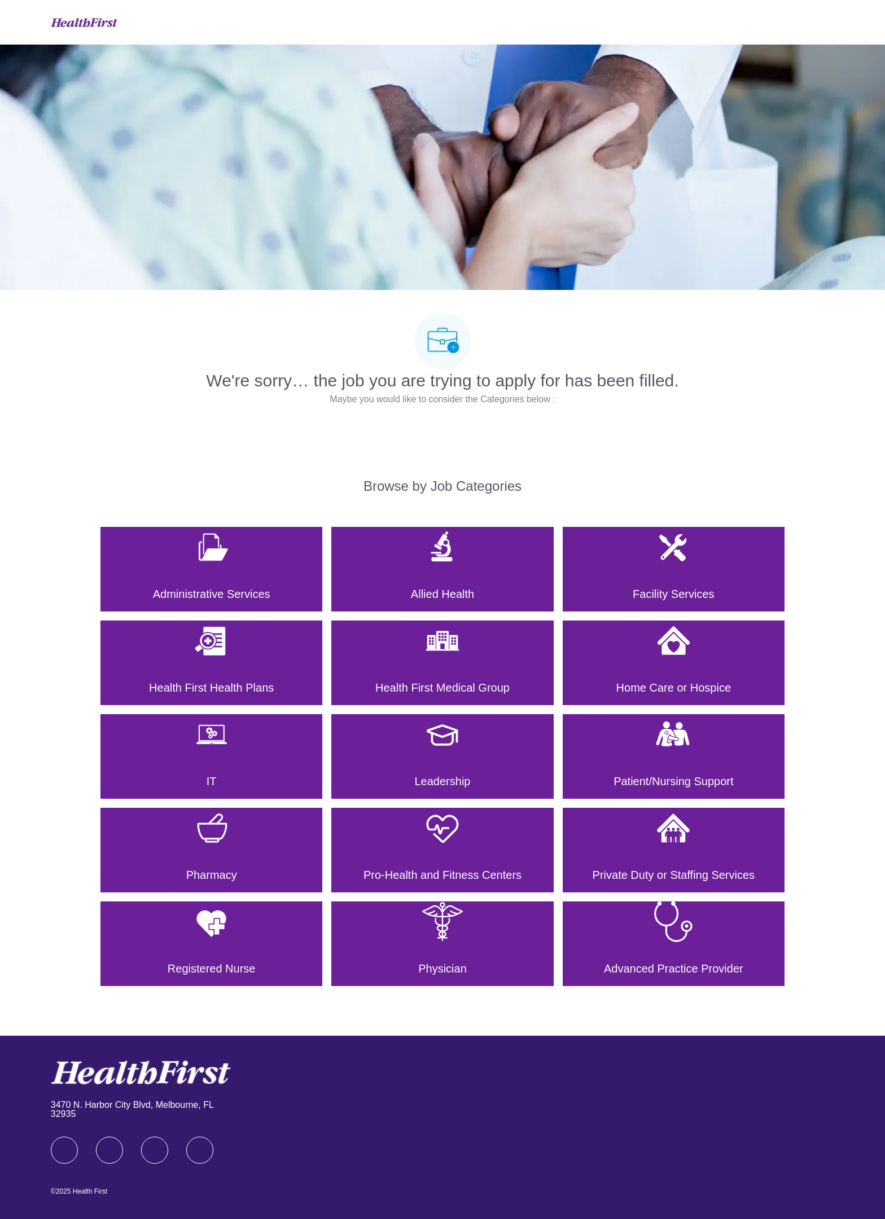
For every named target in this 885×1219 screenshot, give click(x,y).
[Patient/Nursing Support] (674, 756)
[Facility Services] (674, 569)
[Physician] (442, 943)
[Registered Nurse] (211, 943)
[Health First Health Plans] (211, 662)
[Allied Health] (442, 569)
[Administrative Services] (211, 569)
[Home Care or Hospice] (674, 662)
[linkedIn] (109, 1150)
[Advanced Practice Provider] (674, 943)
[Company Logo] (84, 22)
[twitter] (154, 1150)
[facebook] (64, 1150)
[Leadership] (442, 756)
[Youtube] (199, 1150)
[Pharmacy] (211, 850)
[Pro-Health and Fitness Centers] (442, 850)
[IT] (211, 756)
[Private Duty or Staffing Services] (674, 850)
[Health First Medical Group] (442, 662)
